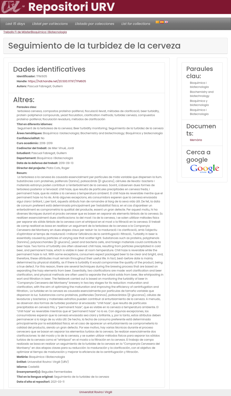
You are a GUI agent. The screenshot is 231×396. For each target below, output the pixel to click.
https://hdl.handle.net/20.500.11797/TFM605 (57, 81)
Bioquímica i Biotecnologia (49, 32)
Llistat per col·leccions (50, 23)
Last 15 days (15, 23)
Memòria (196, 140)
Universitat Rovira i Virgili (95, 392)
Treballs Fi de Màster (17, 32)
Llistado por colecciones (94, 23)
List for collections (135, 23)
